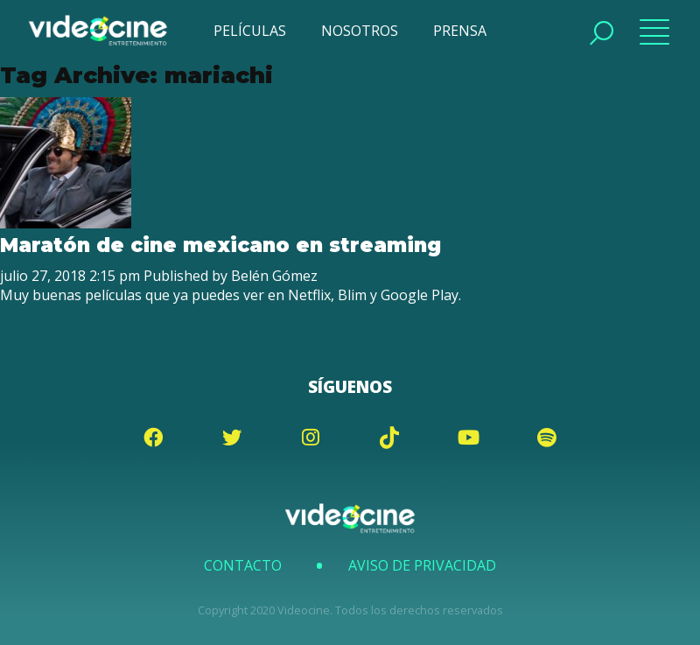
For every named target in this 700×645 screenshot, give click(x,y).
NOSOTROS (359, 30)
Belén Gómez (274, 275)
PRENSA (459, 30)
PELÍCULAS (250, 30)
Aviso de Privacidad (422, 565)
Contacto (243, 565)
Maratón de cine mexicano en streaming (220, 245)
